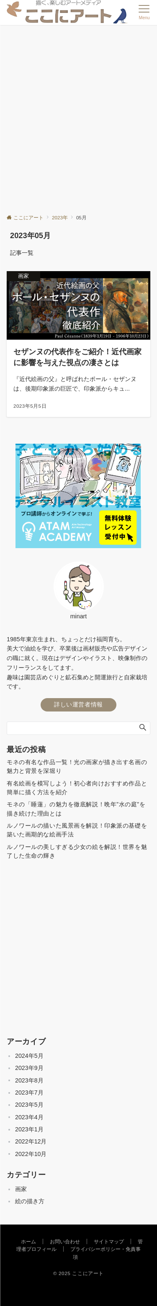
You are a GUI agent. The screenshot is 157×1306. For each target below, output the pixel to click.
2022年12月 (30, 1141)
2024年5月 (29, 1055)
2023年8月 (29, 1080)
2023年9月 (29, 1068)
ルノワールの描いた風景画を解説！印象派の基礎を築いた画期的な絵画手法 (77, 830)
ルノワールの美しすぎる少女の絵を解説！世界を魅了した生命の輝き (77, 851)
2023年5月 (29, 1104)
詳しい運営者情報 (78, 704)
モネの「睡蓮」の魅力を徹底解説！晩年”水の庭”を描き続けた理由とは (76, 808)
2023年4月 (29, 1117)
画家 (21, 1189)
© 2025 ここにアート (78, 1273)
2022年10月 (30, 1154)
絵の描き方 (29, 1201)
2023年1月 (29, 1129)
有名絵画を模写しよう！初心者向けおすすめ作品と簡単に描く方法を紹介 (77, 787)
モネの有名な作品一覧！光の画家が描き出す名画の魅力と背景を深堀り (77, 766)
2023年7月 (29, 1092)
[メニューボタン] (144, 12)
